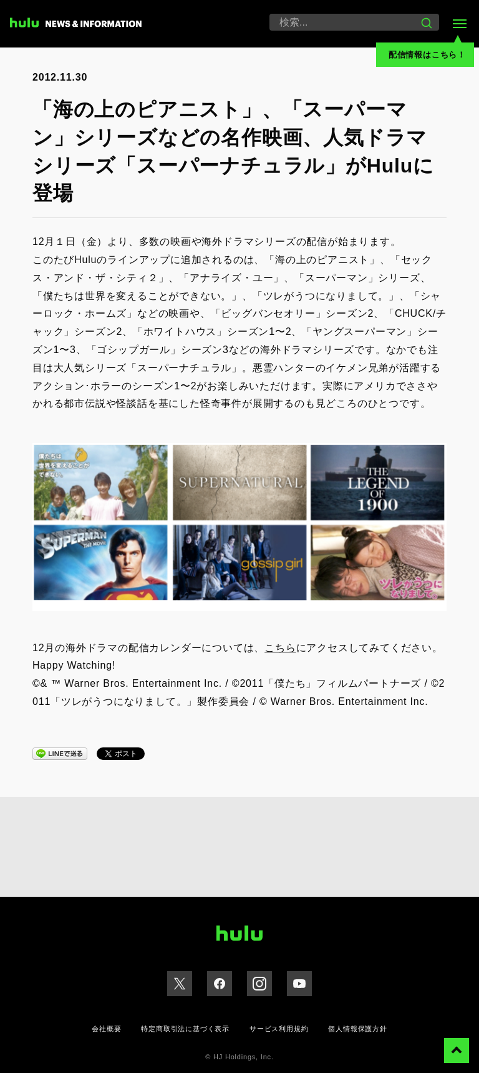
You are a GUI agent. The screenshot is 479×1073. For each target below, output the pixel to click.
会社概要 (106, 1028)
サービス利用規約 (278, 1028)
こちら (280, 647)
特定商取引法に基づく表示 (185, 1028)
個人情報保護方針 (357, 1028)
